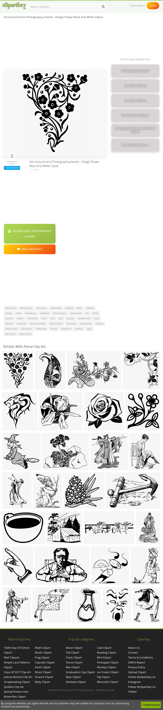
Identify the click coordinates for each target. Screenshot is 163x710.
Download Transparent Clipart (29, 234)
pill (87, 313)
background (84, 318)
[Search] (103, 6)
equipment (26, 328)
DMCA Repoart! (29, 249)
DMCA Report (136, 662)
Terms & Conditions (140, 657)
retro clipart (26, 308)
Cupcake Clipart (45, 662)
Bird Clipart (104, 657)
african (53, 328)
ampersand (76, 313)
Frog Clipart (42, 657)
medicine (44, 313)
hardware (71, 323)
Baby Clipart (42, 682)
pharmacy (41, 308)
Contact (133, 652)
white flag (41, 328)
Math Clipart (42, 648)
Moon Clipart (74, 648)
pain (52, 318)
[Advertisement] (55, 44)
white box (66, 328)
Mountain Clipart (107, 682)
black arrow (25, 334)
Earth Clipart (43, 667)
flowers (99, 323)
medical (90, 308)
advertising (30, 313)
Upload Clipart (137, 672)
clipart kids (55, 308)
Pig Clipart (103, 677)
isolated (69, 308)
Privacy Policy (136, 667)
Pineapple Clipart (108, 662)
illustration (11, 308)
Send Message (12, 168)
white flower (56, 323)
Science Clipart (44, 677)
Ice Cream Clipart (108, 672)
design (9, 313)
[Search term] (68, 7)
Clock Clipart (74, 657)
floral (95, 313)
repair (20, 318)
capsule (70, 318)
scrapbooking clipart (17, 682)
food (18, 313)
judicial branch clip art (18, 677)
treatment (32, 318)
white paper (11, 328)
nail (61, 318)
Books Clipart (43, 652)
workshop (10, 334)
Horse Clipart (74, 662)
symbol (9, 323)
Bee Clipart (73, 667)
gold (44, 318)
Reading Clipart (106, 652)
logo (89, 328)
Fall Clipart (72, 652)
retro (79, 308)
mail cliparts (11, 657)
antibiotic (21, 323)
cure (96, 318)
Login (152, 5)
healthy (79, 328)
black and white (38, 323)
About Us (134, 648)
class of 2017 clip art (17, 672)
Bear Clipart (73, 677)
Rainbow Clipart (76, 682)
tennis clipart (59, 313)
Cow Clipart (104, 648)
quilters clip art (14, 687)
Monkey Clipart (106, 667)
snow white (86, 323)
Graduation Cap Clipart (80, 672)
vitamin (9, 318)
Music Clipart (43, 672)
